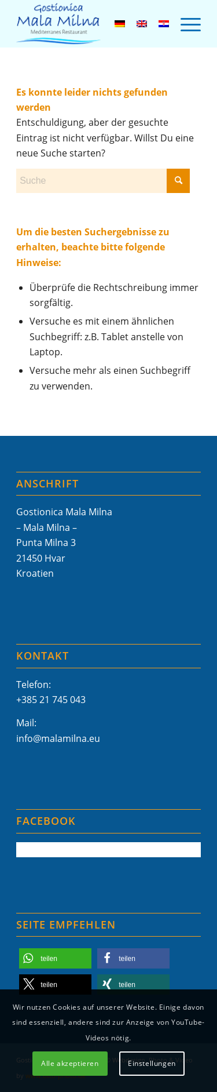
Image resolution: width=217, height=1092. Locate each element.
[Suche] (103, 181)
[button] (55, 958)
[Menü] (185, 24)
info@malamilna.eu (58, 738)
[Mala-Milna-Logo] (90, 24)
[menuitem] (185, 24)
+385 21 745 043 (51, 699)
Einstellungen (152, 1063)
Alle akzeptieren (70, 1063)
